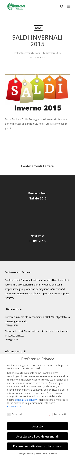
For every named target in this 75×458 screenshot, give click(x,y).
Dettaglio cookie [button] (26, 451)
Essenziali (14, 411)
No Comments (37, 57)
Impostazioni (14, 403)
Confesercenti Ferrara (28, 52)
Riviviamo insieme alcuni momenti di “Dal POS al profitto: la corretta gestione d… (37, 319)
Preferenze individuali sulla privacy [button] (37, 443)
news (38, 28)
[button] (68, 6)
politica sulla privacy (26, 396)
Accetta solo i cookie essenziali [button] (37, 433)
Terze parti (57, 411)
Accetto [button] (37, 423)
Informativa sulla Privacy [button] (46, 451)
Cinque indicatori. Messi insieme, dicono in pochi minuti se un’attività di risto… (36, 333)
